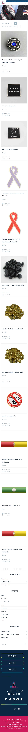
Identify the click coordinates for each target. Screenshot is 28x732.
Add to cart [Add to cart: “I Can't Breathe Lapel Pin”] (7, 113)
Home (2, 595)
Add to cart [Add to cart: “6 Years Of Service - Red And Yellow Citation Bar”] (7, 559)
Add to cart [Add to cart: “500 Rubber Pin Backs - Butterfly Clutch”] (7, 292)
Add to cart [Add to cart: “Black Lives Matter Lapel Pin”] (7, 157)
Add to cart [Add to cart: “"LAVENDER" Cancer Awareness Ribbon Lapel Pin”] (7, 203)
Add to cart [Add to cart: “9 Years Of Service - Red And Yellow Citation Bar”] (7, 469)
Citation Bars (4, 578)
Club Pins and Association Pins (10, 634)
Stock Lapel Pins (5, 582)
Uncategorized (5, 585)
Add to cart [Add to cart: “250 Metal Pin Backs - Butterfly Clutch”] (7, 336)
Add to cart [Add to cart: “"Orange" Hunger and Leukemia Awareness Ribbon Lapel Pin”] (7, 249)
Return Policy (4, 617)
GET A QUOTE (12, 656)
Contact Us (4, 608)
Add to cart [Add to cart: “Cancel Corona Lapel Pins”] (7, 423)
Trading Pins (4, 637)
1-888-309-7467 (15, 722)
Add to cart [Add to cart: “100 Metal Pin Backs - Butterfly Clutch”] (7, 379)
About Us (3, 611)
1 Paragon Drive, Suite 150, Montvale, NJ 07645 (13, 721)
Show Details (7, 71)
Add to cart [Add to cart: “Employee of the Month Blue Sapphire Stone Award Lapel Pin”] (7, 70)
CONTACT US (12, 670)
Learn (2, 605)
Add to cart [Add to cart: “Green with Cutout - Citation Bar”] (7, 513)
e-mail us (15, 694)
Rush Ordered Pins (6, 601)
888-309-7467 (16, 691)
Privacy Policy (5, 614)
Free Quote (4, 598)
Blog (2, 620)
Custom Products (6, 631)
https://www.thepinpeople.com (14, 724)
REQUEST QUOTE (23, 0)
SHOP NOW (12, 663)
